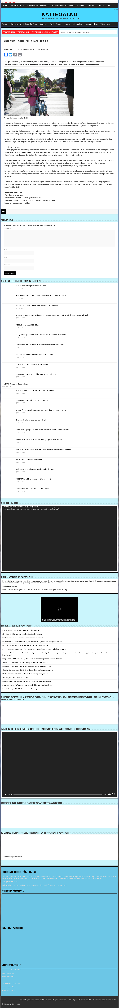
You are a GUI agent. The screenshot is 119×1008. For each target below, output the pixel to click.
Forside (4, 24)
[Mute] (109, 794)
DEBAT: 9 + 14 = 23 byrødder (22, 678)
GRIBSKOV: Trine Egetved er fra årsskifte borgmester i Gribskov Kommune (40, 649)
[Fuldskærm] (113, 794)
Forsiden (5, 5)
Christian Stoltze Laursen (10, 670)
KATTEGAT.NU (59, 14)
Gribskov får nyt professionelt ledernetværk (31, 420)
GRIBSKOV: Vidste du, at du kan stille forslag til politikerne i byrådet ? (39, 440)
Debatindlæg (77, 24)
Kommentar (8, 228)
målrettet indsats (56, 150)
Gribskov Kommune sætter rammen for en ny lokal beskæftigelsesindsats (41, 295)
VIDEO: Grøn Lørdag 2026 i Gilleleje (28, 325)
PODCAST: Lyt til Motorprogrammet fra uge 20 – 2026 (34, 479)
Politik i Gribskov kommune (60, 24)
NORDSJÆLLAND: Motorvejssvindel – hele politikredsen (35, 390)
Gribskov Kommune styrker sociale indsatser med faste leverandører (39, 345)
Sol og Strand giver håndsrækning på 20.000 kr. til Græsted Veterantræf (41, 335)
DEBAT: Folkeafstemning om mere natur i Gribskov (30, 662)
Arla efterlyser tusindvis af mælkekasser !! (28, 638)
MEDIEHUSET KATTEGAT (87, 5)
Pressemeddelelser (91, 24)
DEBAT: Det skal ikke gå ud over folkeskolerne (75, 32)
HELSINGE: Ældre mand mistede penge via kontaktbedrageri (37, 305)
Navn (5, 250)
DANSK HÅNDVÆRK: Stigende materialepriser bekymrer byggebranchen (41, 410)
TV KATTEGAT (104, 5)
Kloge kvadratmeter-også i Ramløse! (27, 630)
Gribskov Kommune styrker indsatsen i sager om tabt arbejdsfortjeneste (37, 642)
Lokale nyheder (15, 24)
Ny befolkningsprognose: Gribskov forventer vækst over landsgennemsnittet (42, 430)
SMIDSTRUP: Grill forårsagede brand (29, 459)
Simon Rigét (6, 678)
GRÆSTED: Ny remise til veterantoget (15, 384)
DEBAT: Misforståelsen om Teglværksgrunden (37, 670)
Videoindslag (105, 24)
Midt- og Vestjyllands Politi (26, 152)
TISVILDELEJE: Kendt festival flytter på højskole (32, 364)
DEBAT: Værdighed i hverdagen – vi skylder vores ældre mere (31, 666)
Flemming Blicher (8, 685)
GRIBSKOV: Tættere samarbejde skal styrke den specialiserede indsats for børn (43, 449)
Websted (7, 265)
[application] (59, 538)
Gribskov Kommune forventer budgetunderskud (32, 489)
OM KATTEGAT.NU (18, 5)
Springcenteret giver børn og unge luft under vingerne (35, 469)
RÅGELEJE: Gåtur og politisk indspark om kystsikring (34, 685)
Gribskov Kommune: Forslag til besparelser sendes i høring (36, 374)
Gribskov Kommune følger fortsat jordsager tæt (32, 400)
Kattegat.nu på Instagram (65, 5)
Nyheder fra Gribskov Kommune (35, 24)
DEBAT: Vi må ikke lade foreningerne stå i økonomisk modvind (37, 689)
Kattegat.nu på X (46, 5)
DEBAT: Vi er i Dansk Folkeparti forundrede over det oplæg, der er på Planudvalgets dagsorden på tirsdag (52, 315)
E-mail (6, 257)
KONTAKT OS (32, 5)
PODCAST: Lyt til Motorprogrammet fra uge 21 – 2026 (34, 354)
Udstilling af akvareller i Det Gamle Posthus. (27, 634)
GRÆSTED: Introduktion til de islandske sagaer (32, 645)
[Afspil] (5, 794)
